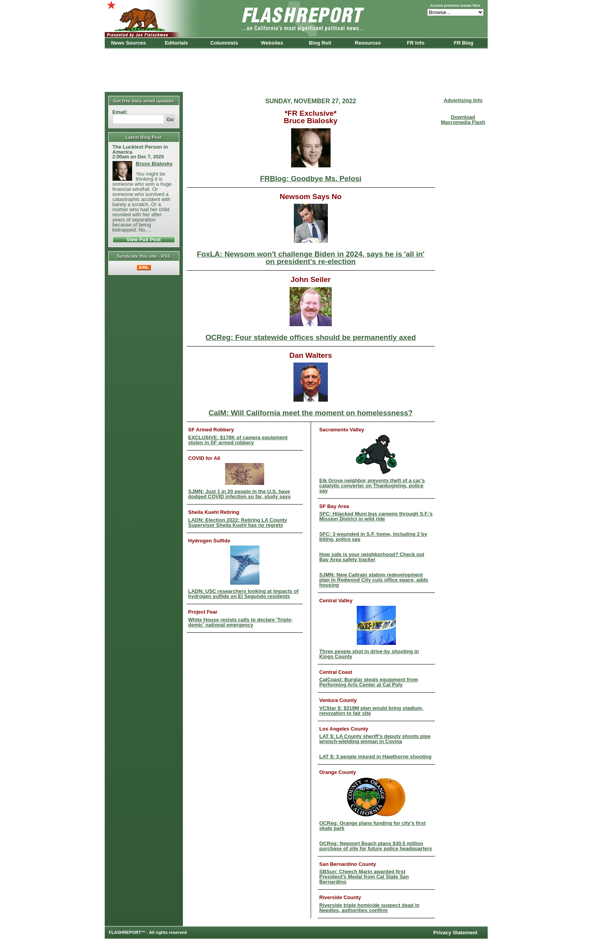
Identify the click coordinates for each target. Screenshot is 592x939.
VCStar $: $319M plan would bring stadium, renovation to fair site (371, 711)
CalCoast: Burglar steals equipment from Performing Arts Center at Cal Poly (368, 682)
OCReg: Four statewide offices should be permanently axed (311, 314)
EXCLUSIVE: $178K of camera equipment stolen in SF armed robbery (238, 440)
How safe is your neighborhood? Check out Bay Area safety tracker (371, 557)
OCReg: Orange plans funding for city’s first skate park (372, 804)
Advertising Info (463, 100)
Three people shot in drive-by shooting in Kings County (369, 632)
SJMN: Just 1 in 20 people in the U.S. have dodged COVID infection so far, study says (239, 481)
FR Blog (463, 43)
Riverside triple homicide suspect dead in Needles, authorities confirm (369, 908)
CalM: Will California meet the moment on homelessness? (311, 390)
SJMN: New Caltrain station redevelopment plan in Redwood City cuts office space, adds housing (373, 579)
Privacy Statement (455, 932)
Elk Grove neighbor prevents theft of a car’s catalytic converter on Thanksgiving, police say (372, 464)
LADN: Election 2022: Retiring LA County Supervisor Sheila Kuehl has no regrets (237, 522)
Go (170, 119)
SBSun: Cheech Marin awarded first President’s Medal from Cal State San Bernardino (364, 876)
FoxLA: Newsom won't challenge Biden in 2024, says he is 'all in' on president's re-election (311, 234)
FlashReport (296, 18)
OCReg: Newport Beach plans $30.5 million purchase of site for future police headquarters (375, 846)
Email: (120, 112)
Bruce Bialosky (154, 164)
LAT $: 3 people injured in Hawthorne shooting (375, 756)
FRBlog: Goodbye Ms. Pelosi (310, 155)
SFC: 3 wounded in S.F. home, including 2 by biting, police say (373, 536)
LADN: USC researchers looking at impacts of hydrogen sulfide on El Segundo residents (243, 572)
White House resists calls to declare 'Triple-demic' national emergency (240, 622)
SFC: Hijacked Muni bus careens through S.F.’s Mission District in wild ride (376, 516)
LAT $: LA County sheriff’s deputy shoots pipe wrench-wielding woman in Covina (375, 739)
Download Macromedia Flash (463, 120)
